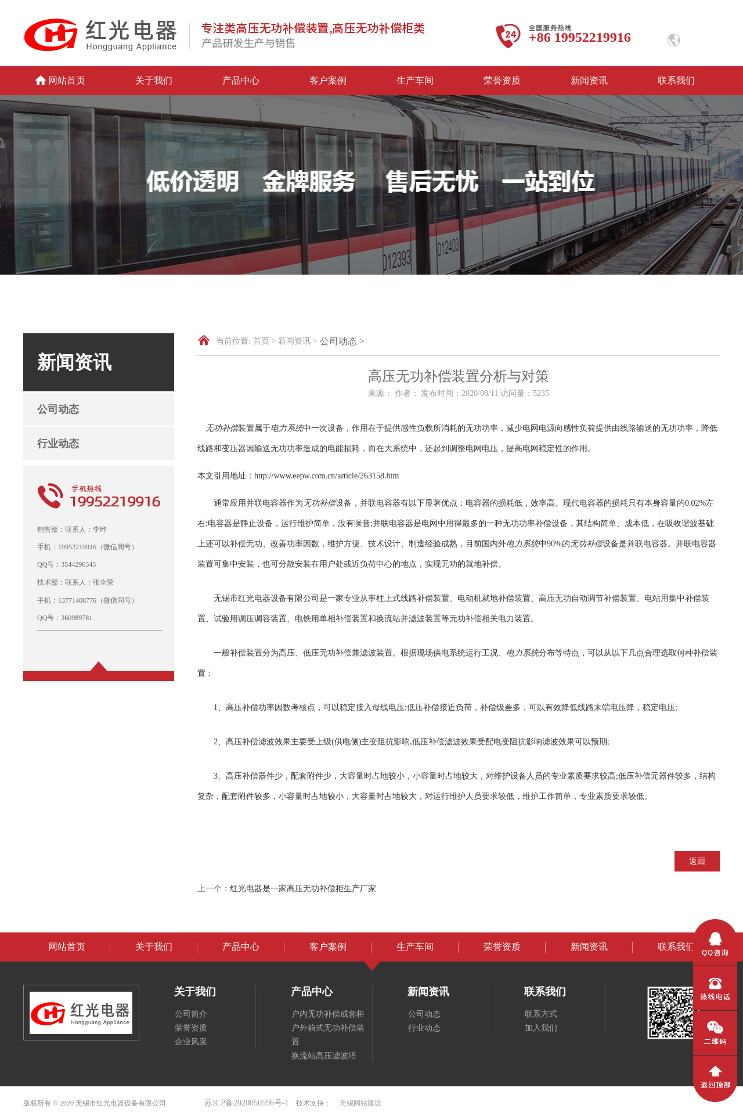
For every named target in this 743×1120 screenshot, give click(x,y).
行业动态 (58, 443)
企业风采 (191, 1042)
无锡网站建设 (360, 1103)
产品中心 (240, 80)
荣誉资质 (502, 80)
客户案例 (328, 80)
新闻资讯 (589, 80)
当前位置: (233, 341)
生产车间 (415, 80)
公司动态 (58, 409)
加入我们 (541, 1028)
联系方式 (541, 1014)
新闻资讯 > (297, 341)
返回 (697, 861)
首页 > (264, 341)
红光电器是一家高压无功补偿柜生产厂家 (303, 888)
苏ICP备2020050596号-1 (246, 1103)
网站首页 (66, 80)
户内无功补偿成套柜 (328, 1014)
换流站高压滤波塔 (323, 1055)
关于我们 (153, 80)
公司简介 (191, 1014)
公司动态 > (342, 341)
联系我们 (676, 80)
